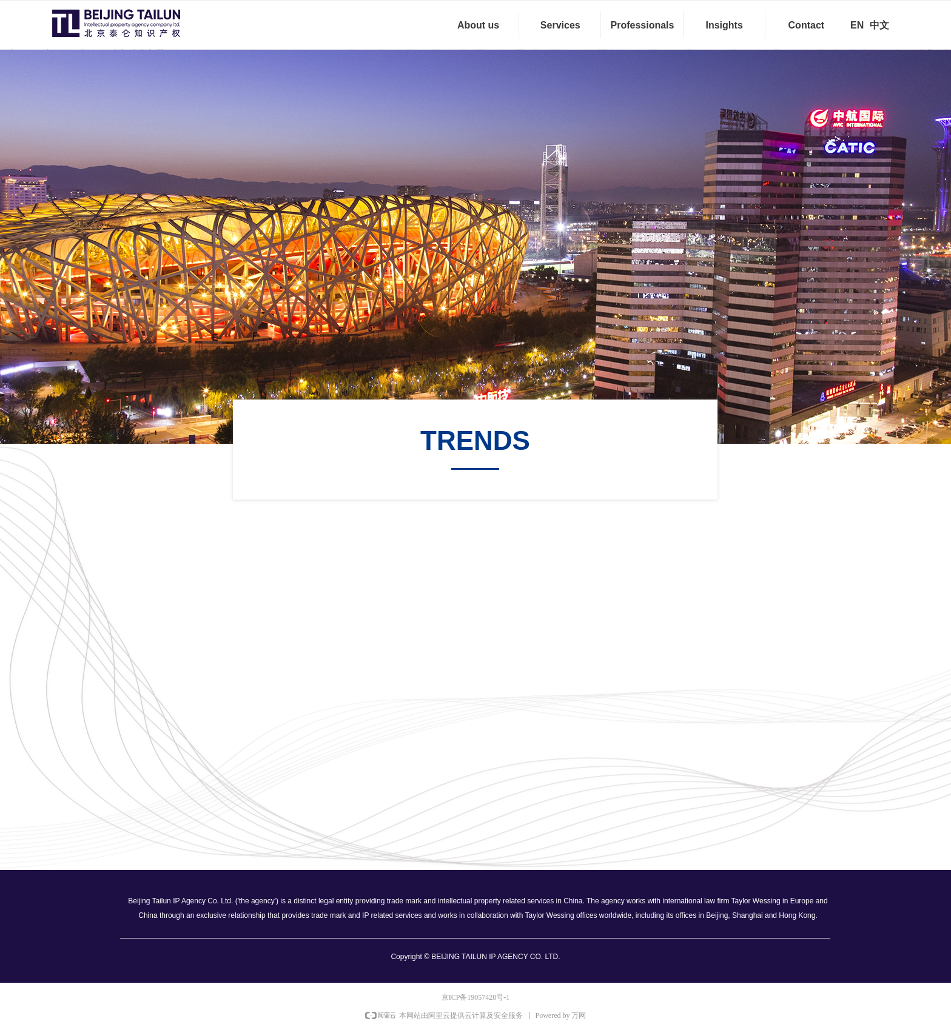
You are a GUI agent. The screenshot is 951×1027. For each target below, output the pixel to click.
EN (857, 25)
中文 (879, 25)
